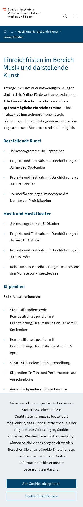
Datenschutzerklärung (41, 469)
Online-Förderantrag (38, 94)
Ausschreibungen (26, 296)
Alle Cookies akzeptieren (41, 483)
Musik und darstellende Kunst (38, 32)
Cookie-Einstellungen (57, 449)
